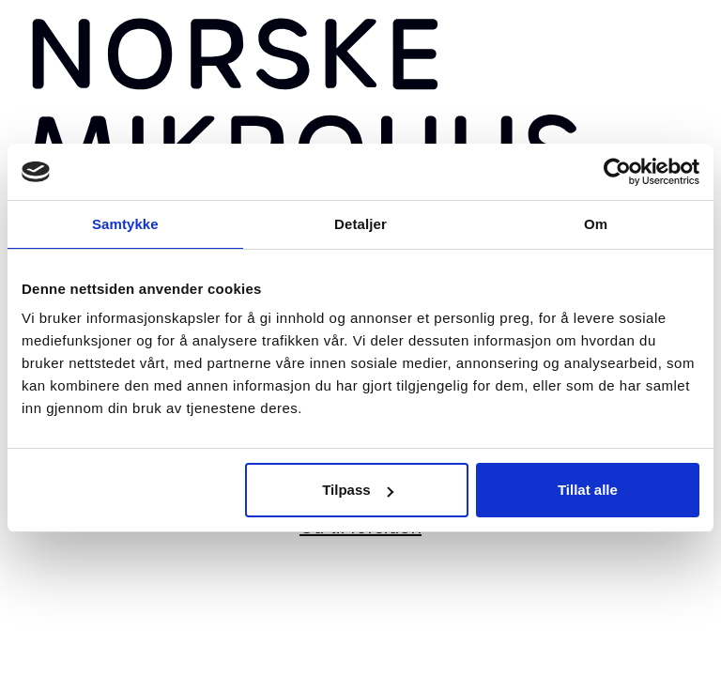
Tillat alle (588, 490)
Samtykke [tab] (125, 224)
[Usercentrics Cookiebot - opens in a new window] (617, 172)
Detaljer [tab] (360, 224)
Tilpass (357, 490)
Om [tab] (595, 224)
